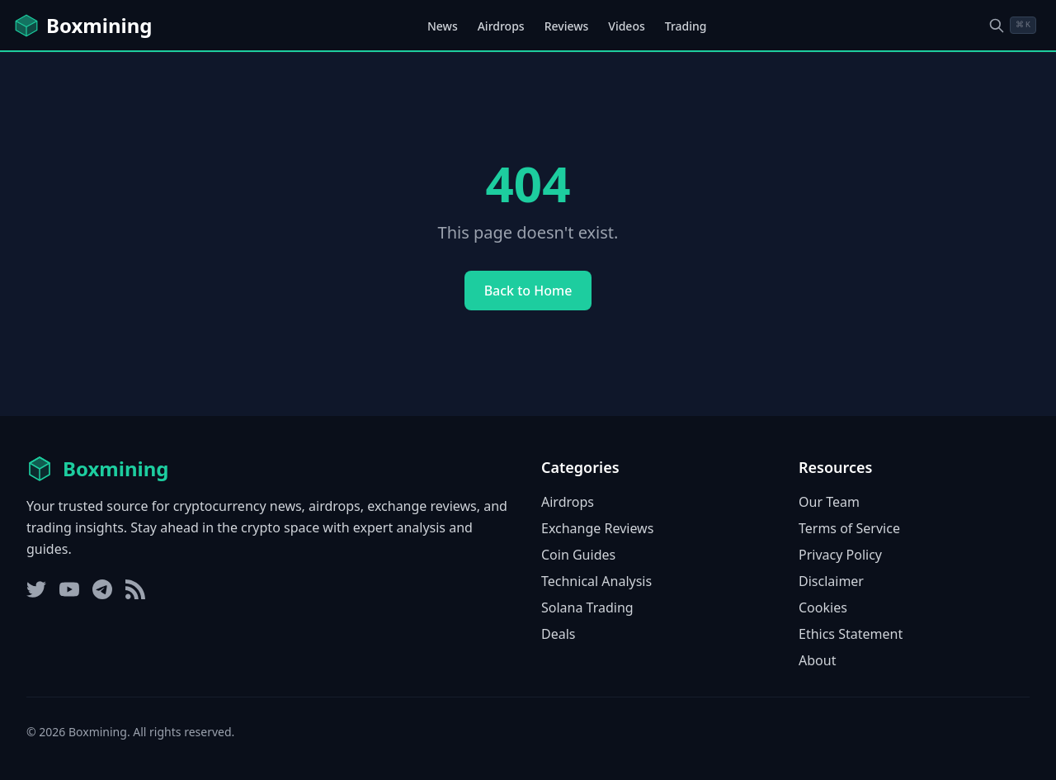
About (817, 660)
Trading (686, 26)
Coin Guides (578, 555)
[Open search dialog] (1012, 25)
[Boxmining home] (82, 25)
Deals (558, 634)
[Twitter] (36, 589)
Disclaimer (831, 581)
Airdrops (501, 26)
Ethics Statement (851, 634)
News (442, 26)
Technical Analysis (596, 581)
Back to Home (528, 290)
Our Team (829, 502)
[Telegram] (102, 589)
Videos (626, 26)
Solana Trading (587, 607)
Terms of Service (849, 528)
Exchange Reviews (597, 528)
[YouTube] (69, 589)
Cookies (823, 607)
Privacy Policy (840, 555)
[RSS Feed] (135, 589)
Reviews (566, 26)
